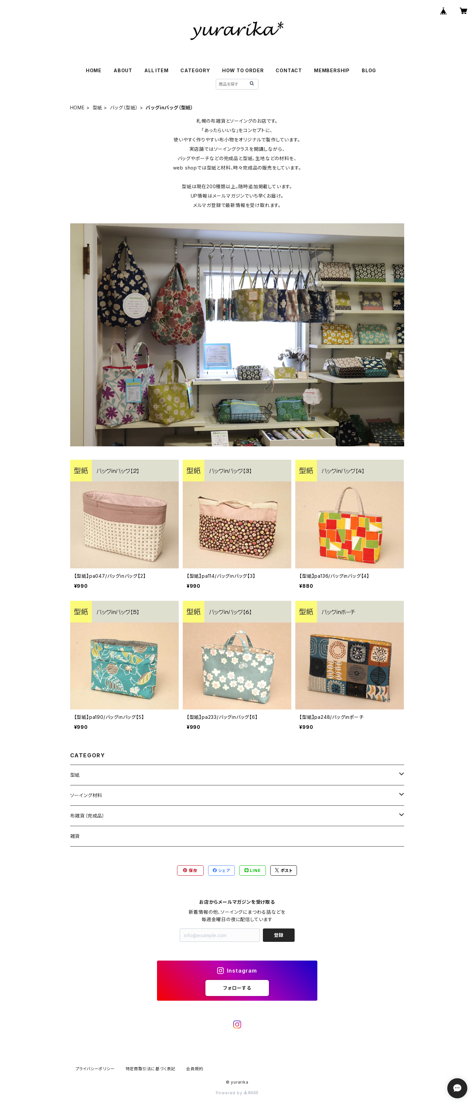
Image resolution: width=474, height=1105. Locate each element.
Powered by (237, 1092)
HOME (94, 70)
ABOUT (123, 70)
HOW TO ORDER (243, 70)
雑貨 (75, 836)
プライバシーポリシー (95, 1068)
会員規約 (194, 1068)
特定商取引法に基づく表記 (151, 1068)
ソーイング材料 (86, 795)
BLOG (369, 70)
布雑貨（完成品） (87, 815)
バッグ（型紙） (124, 107)
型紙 (98, 107)
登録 (278, 935)
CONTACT (289, 70)
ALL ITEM (156, 70)
